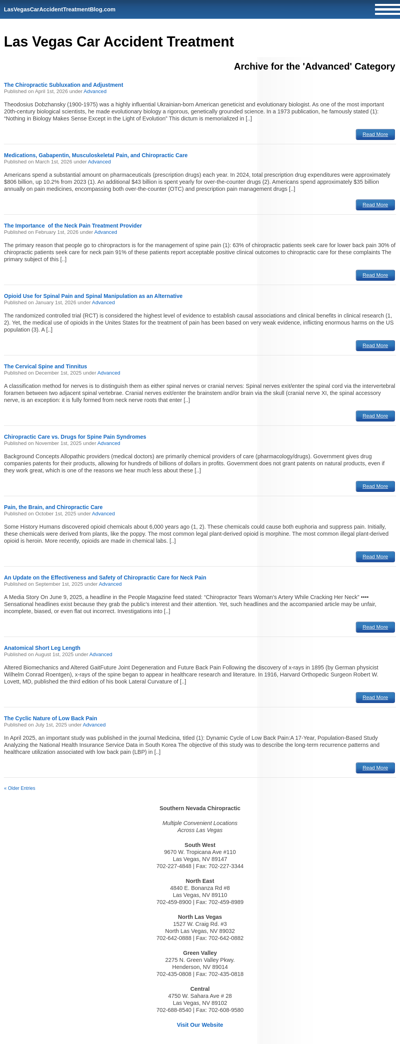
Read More (375, 134)
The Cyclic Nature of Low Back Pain (50, 718)
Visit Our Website (200, 1025)
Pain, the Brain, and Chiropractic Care (53, 507)
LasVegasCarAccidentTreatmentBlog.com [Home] (60, 9)
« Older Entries (19, 788)
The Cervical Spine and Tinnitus (45, 366)
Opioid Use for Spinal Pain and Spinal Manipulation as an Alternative (93, 296)
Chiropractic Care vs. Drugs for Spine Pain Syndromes (75, 437)
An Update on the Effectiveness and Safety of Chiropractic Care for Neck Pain (105, 577)
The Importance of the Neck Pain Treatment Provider (73, 225)
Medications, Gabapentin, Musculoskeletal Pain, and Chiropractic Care (96, 155)
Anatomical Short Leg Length (42, 648)
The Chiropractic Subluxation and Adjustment (63, 85)
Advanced (95, 91)
